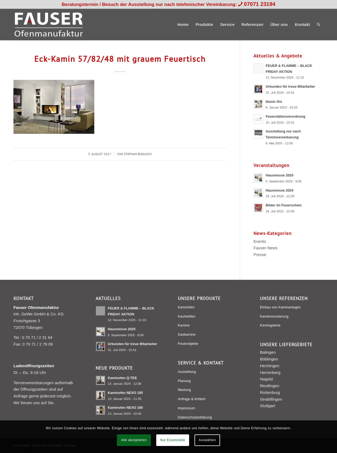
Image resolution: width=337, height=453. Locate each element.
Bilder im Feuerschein (283, 205)
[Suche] (318, 24)
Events (259, 241)
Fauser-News (265, 248)
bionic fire (274, 102)
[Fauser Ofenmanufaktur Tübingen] (48, 24)
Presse (259, 254)
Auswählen (207, 440)
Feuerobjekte (188, 344)
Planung (184, 381)
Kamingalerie (270, 325)
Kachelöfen (186, 316)
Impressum (186, 408)
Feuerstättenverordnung (285, 116)
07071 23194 (259, 4)
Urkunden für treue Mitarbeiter (290, 86)
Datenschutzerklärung (195, 417)
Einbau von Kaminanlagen (280, 307)
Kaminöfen (186, 307)
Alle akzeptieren (134, 440)
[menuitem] (183, 24)
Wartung (184, 390)
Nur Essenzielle (172, 440)
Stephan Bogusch (138, 154)
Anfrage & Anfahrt (192, 399)
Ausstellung (187, 372)
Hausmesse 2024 (279, 190)
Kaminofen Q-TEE (122, 378)
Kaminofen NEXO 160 (125, 408)
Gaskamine (187, 334)
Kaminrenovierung (274, 316)
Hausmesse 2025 (279, 175)
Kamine (184, 325)
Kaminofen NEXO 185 (125, 393)
